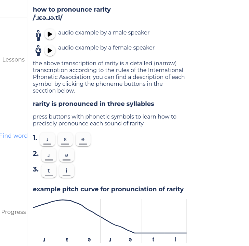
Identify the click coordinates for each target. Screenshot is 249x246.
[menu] (13, 8)
